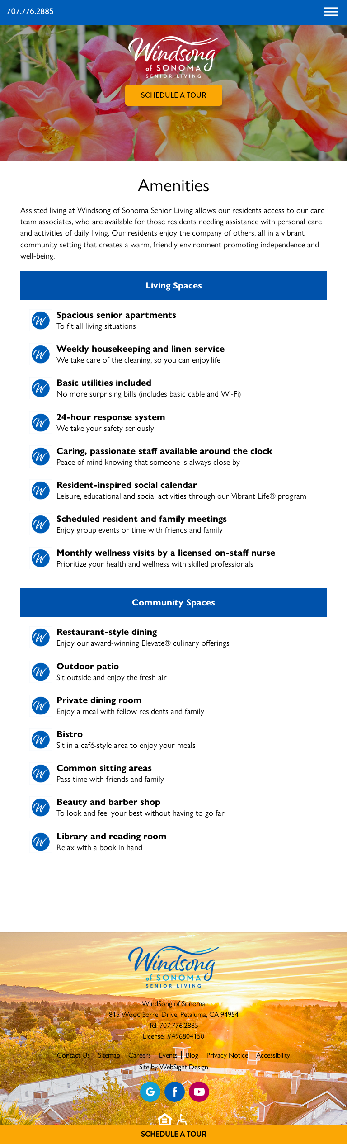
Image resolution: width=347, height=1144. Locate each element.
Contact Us (73, 1055)
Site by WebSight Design (173, 1067)
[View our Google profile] (150, 1092)
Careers (139, 1055)
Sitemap (109, 1055)
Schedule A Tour (173, 1134)
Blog (192, 1055)
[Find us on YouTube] (199, 1092)
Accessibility (273, 1055)
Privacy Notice (227, 1055)
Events (168, 1055)
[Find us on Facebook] (174, 1092)
